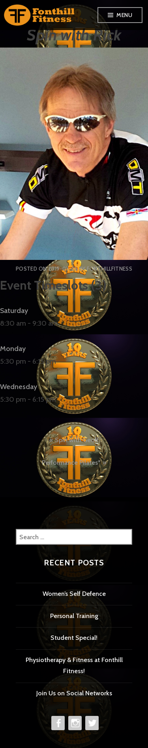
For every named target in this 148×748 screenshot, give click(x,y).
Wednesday (18, 386)
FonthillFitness (109, 268)
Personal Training (74, 616)
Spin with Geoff (77, 440)
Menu (124, 15)
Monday (13, 348)
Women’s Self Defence (74, 593)
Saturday (14, 310)
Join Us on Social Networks (74, 693)
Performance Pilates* (71, 462)
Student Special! (74, 637)
